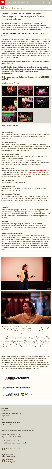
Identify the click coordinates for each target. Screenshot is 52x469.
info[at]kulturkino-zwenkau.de (16, 443)
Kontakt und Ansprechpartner (11, 413)
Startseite (4, 408)
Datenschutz (5, 420)
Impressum (5, 416)
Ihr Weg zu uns (6, 411)
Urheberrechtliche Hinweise (10, 422)
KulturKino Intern (7, 425)
